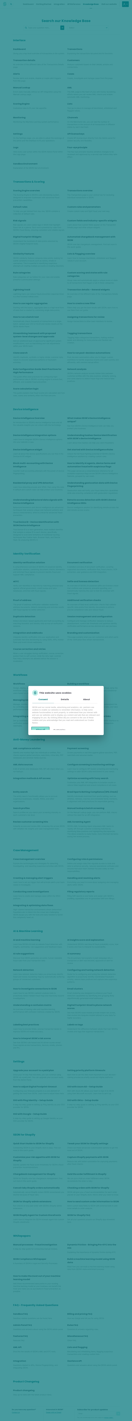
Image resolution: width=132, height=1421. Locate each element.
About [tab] (86, 699)
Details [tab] (65, 699)
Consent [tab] (43, 699)
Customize (59, 729)
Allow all (40, 729)
